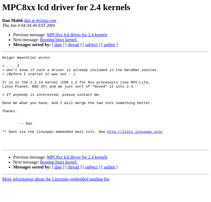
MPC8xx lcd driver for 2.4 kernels (77, 34)
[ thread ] (73, 44)
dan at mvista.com (40, 20)
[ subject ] (91, 44)
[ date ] (58, 44)
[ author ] (109, 44)
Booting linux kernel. (58, 39)
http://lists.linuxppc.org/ (135, 147)
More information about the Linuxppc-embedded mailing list (55, 197)
